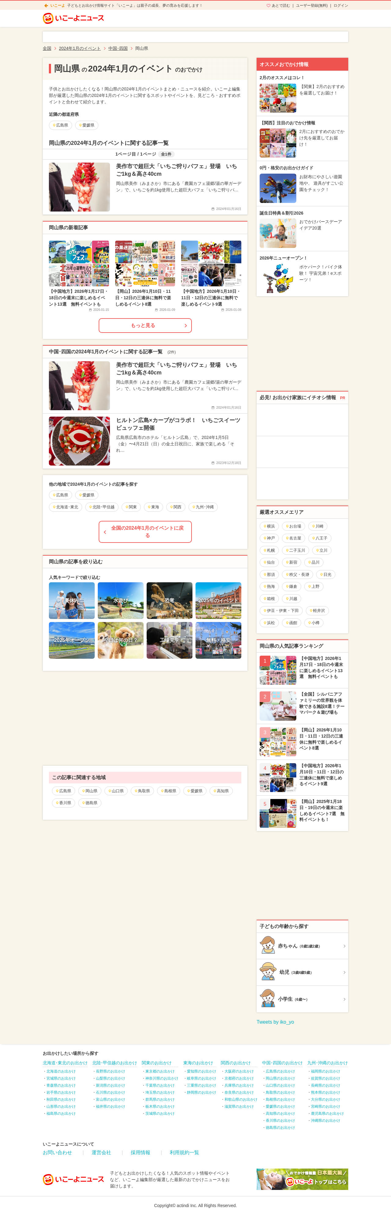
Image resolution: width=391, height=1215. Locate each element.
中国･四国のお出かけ (282, 1062)
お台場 (293, 526)
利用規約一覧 (184, 1152)
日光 (325, 574)
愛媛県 (195, 791)
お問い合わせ (57, 1152)
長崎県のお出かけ (325, 1085)
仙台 (269, 562)
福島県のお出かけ (61, 1113)
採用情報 (140, 1152)
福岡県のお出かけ (325, 1071)
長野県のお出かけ (110, 1071)
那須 (269, 574)
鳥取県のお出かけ (280, 1092)
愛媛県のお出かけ (280, 1106)
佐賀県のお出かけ (325, 1078)
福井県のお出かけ (110, 1106)
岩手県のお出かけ (61, 1092)
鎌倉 (291, 586)
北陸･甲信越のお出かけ (114, 1062)
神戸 (269, 538)
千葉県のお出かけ (160, 1085)
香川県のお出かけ (280, 1120)
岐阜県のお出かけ (201, 1078)
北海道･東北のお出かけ (65, 1062)
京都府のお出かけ (239, 1078)
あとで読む (281, 5)
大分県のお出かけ (325, 1099)
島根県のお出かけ (280, 1099)
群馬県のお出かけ (160, 1099)
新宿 (291, 562)
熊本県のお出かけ (325, 1092)
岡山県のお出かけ (280, 1078)
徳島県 (89, 803)
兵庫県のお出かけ (239, 1085)
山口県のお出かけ (280, 1085)
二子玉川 (295, 550)
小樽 (314, 622)
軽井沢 (317, 610)
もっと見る (143, 325)
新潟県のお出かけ (110, 1085)
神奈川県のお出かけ (161, 1078)
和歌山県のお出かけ (241, 1099)
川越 (291, 598)
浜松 (269, 622)
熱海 (269, 586)
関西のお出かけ (236, 1062)
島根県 (168, 791)
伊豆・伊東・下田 (281, 610)
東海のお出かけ (198, 1062)
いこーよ (57, 5)
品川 (314, 562)
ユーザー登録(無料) (312, 5)
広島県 (63, 791)
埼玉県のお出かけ (160, 1092)
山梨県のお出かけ (110, 1078)
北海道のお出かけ (61, 1071)
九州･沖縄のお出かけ (327, 1062)
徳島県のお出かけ (280, 1127)
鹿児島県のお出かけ (327, 1113)
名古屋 (293, 538)
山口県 (116, 791)
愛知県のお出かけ (201, 1071)
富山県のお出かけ (110, 1099)
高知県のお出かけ (280, 1113)
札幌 (269, 550)
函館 (291, 622)
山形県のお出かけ (61, 1106)
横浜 (269, 526)
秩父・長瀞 (297, 574)
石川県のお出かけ (110, 1092)
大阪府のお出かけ (239, 1071)
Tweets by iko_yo (275, 1022)
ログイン (341, 5)
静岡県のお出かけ (201, 1092)
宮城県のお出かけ (61, 1078)
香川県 (63, 803)
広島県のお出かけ (280, 1071)
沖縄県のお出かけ (325, 1120)
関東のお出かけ (157, 1062)
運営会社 (101, 1152)
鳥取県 (142, 791)
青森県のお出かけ (61, 1085)
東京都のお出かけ (160, 1071)
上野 (314, 586)
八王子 (319, 538)
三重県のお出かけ (201, 1085)
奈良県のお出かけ (239, 1092)
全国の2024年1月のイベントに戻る (147, 531)
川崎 (317, 526)
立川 (321, 550)
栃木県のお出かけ (160, 1106)
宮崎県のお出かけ (325, 1106)
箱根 (269, 598)
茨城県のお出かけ (160, 1113)
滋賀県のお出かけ (239, 1106)
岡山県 (89, 791)
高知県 (221, 791)
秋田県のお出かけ (61, 1099)
